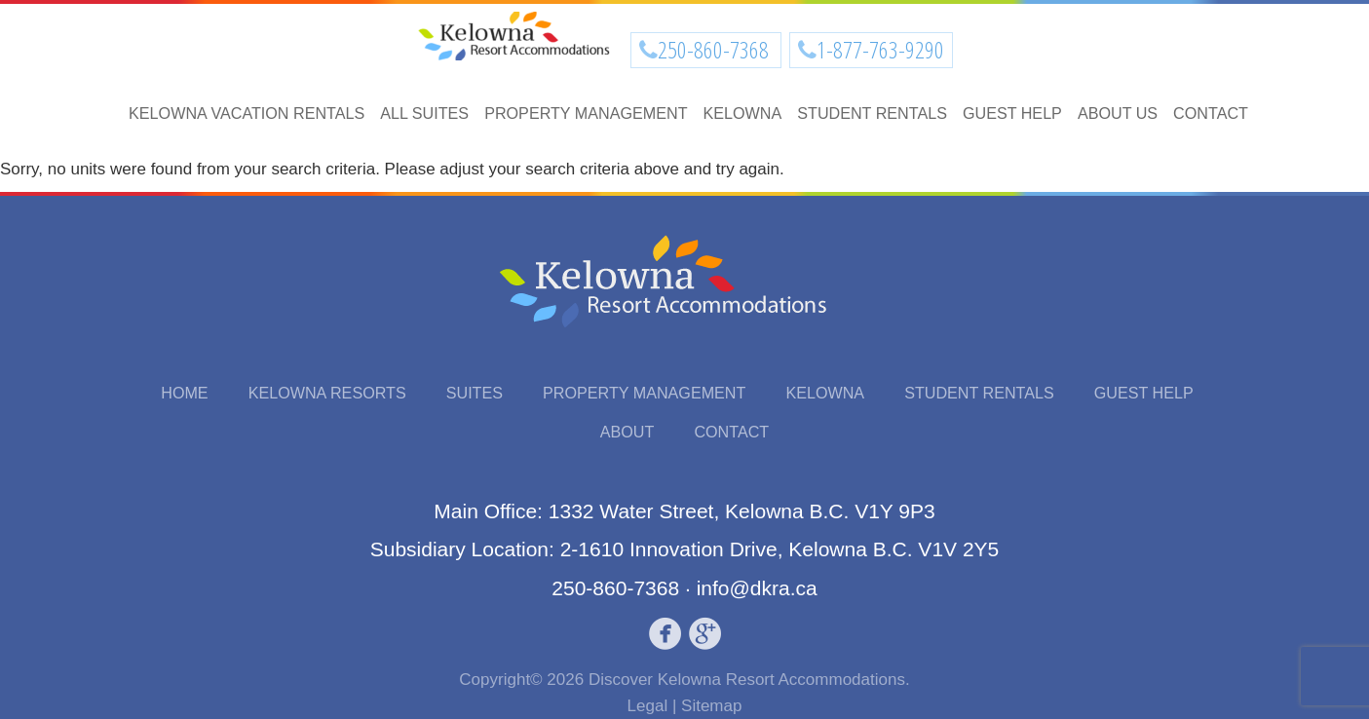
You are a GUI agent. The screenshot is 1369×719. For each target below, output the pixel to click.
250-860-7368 (715, 49)
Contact (1210, 113)
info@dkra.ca (757, 588)
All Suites (424, 113)
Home (184, 392)
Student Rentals (872, 113)
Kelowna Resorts (327, 392)
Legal (647, 706)
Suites (474, 392)
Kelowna (743, 113)
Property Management (585, 113)
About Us (1118, 113)
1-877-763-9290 (880, 49)
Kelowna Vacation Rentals (246, 113)
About (627, 431)
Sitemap (711, 706)
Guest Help (1012, 113)
